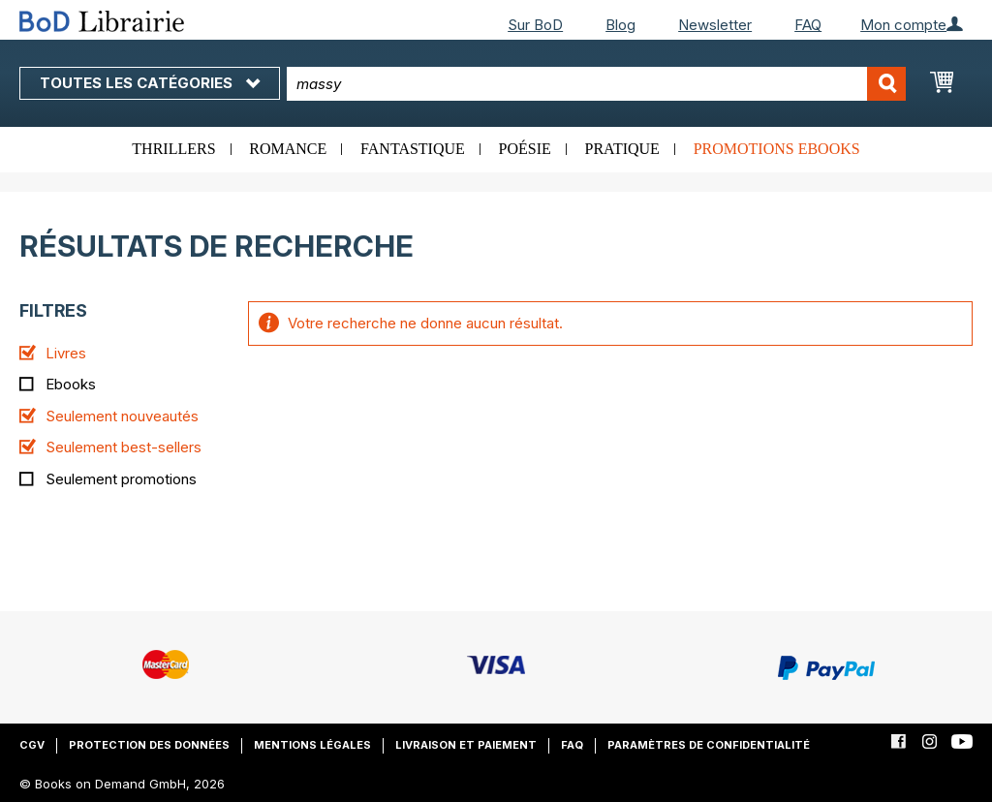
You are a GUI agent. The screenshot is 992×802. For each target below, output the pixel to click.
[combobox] (597, 84)
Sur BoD (535, 24)
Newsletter (715, 24)
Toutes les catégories (150, 83)
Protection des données (149, 745)
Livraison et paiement (466, 745)
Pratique (622, 148)
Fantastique (412, 148)
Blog (620, 24)
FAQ (808, 24)
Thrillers (173, 148)
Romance (287, 148)
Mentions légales (312, 745)
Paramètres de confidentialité (708, 745)
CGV (32, 745)
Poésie (525, 148)
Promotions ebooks (777, 148)
